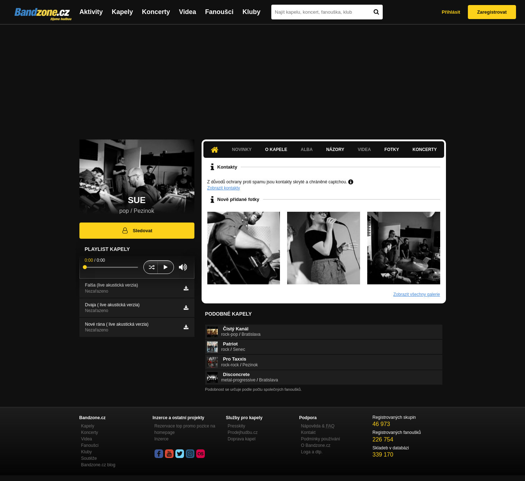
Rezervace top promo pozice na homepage (185, 429)
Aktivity (91, 11)
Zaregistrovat (492, 12)
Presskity (236, 426)
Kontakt (308, 432)
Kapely (122, 11)
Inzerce (162, 438)
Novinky (242, 149)
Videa (187, 11)
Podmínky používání (320, 438)
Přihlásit (451, 12)
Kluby (252, 11)
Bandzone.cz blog (98, 464)
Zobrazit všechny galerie (416, 294)
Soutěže (89, 458)
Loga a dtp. (312, 451)
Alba (307, 149)
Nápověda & (318, 426)
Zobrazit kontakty (223, 188)
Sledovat (136, 230)
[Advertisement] (262, 78)
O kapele (276, 149)
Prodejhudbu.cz (243, 432)
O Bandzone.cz (316, 445)
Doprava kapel (241, 438)
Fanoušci (219, 11)
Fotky (391, 149)
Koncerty (156, 11)
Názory (335, 149)
